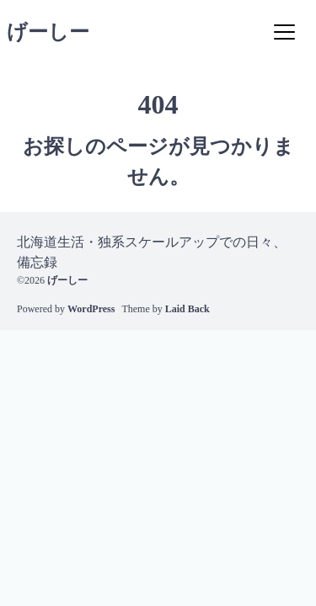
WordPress (91, 309)
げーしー (48, 32)
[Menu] (284, 32)
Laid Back (187, 309)
